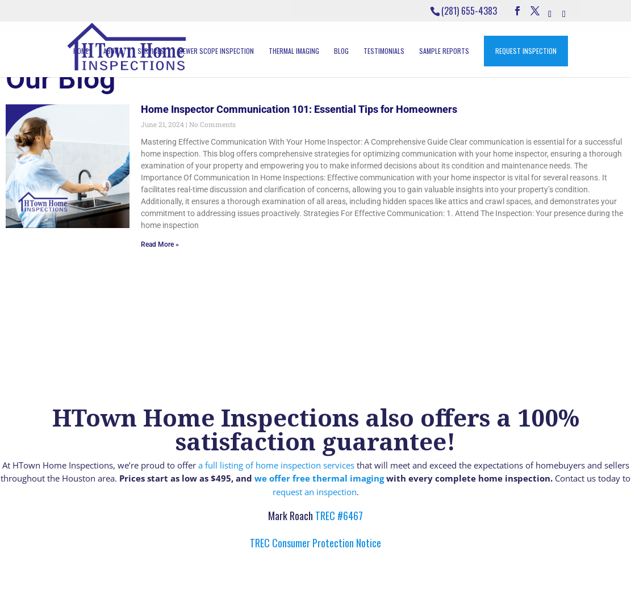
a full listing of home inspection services (276, 465)
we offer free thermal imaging (319, 478)
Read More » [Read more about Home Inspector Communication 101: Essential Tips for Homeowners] (160, 244)
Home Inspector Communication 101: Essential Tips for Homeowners (299, 109)
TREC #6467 (338, 515)
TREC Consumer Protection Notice (315, 542)
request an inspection (315, 491)
